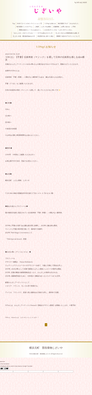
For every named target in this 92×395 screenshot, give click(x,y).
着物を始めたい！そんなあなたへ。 (30, 30)
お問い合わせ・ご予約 (68, 27)
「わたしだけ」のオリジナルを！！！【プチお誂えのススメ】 (32, 33)
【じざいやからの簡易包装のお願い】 (67, 33)
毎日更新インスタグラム (24, 27)
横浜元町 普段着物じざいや (46, 347)
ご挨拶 (37, 27)
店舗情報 (56, 27)
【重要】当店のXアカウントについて (68, 36)
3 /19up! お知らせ (50, 24)
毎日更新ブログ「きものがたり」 (69, 24)
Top (13, 24)
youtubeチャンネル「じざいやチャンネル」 (58, 30)
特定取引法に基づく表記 (45, 36)
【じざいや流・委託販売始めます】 (23, 36)
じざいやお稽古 (46, 27)
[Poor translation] (6, 368)
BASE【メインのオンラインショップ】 (30, 24)
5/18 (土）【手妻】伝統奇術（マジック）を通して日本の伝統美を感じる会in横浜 (45, 58)
